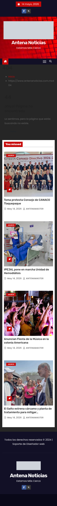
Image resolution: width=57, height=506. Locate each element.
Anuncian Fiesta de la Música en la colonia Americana (26, 340)
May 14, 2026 (14, 208)
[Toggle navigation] (44, 61)
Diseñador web (35, 444)
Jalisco (11, 155)
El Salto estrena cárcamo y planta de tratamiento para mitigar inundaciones (28, 412)
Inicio (11, 76)
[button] (51, 61)
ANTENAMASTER (33, 208)
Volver (13, 131)
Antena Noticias (28, 42)
